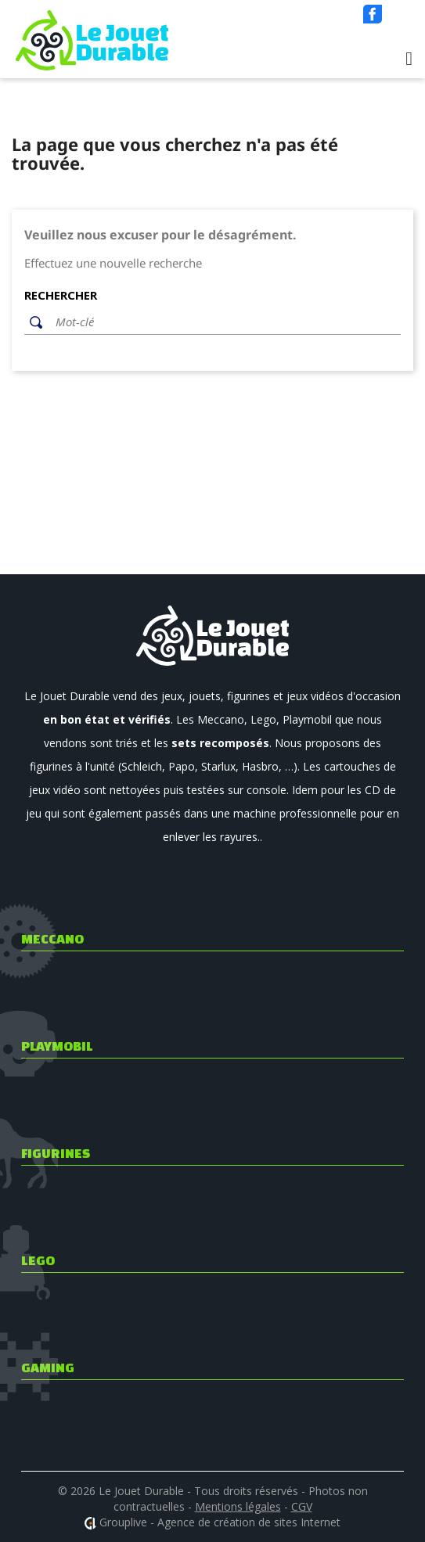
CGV (301, 1506)
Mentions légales (238, 1506)
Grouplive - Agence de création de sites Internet (219, 1522)
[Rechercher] (224, 322)
